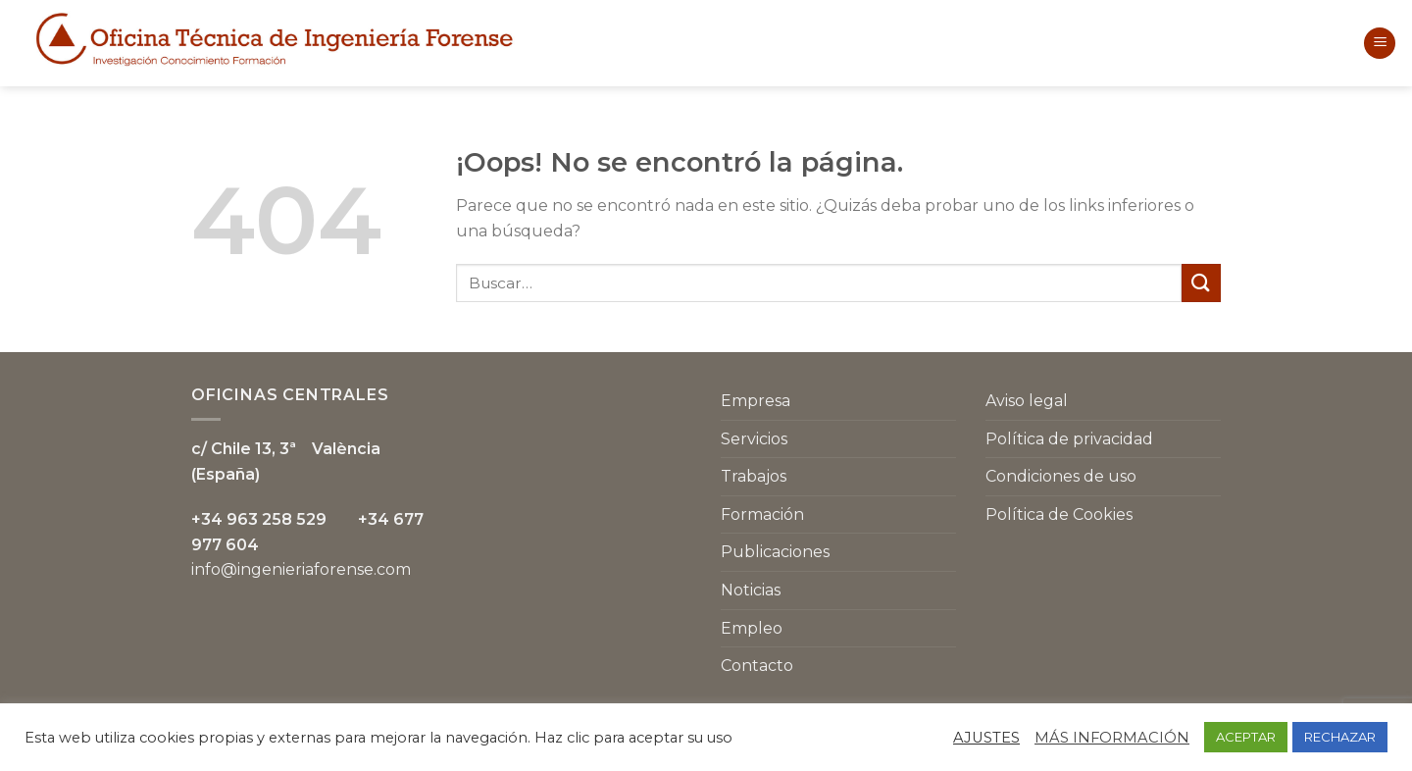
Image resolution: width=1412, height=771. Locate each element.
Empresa (755, 400)
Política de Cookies (1059, 514)
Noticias (751, 590)
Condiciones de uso (1060, 476)
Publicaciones (775, 551)
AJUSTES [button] (986, 737)
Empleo (751, 628)
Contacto (757, 665)
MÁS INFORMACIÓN (1111, 737)
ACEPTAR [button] (1246, 737)
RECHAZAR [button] (1340, 737)
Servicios (754, 439)
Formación (762, 514)
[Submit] (1201, 283)
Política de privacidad (1069, 439)
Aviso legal (1026, 400)
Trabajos (753, 476)
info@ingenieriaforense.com (301, 569)
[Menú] (1379, 43)
